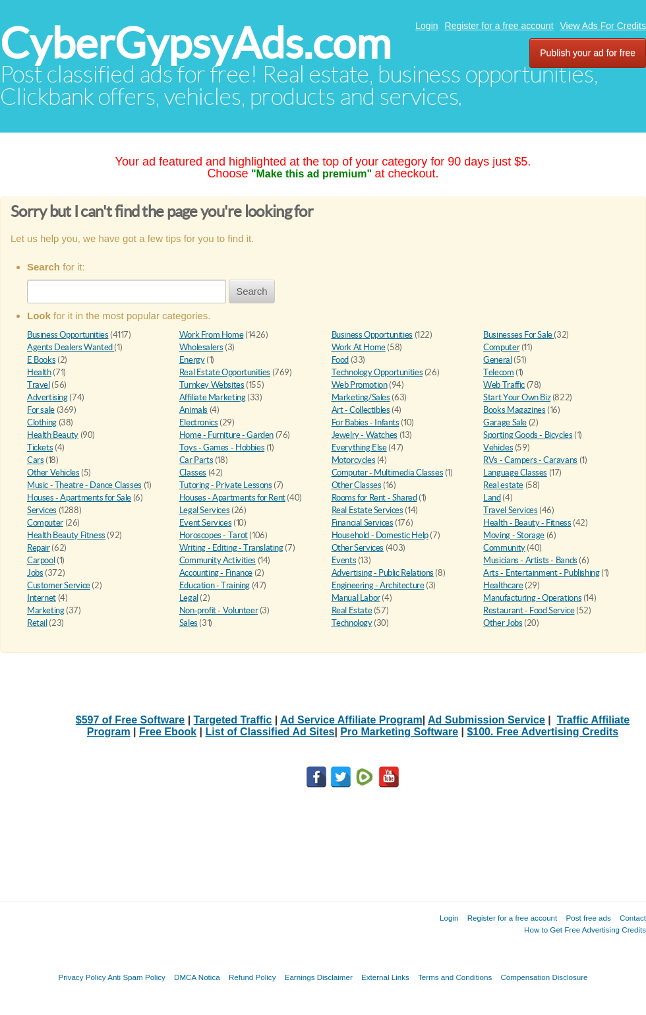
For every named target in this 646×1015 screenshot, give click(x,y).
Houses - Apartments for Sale (79, 498)
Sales (188, 623)
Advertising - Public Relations (383, 573)
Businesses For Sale (518, 335)
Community (504, 548)
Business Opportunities (67, 335)
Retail (37, 623)
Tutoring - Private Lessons (225, 485)
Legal (188, 598)
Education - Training (214, 585)
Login (426, 25)
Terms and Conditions (455, 977)
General (497, 360)
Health (39, 372)
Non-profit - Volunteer (218, 610)
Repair (38, 548)
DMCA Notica (197, 977)
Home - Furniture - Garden (226, 435)
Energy (192, 360)
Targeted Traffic (233, 719)
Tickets (40, 447)
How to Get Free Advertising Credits (585, 929)
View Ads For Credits (603, 25)
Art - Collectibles (361, 410)
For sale (41, 410)
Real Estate (352, 610)
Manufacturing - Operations (532, 598)
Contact (633, 917)
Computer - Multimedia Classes (388, 472)
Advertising (47, 397)
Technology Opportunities (377, 372)
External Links (385, 977)
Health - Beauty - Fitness (527, 523)
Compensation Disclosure (543, 977)
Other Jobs (502, 623)
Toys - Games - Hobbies (221, 447)
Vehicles (498, 447)
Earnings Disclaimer (319, 977)
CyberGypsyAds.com (195, 43)
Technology (352, 623)
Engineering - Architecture (378, 585)
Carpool (41, 560)
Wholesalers (201, 347)
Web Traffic (504, 385)
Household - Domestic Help (380, 535)
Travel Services (510, 510)
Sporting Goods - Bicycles (527, 435)
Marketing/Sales (361, 397)
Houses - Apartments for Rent (232, 498)
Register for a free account (499, 25)
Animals (193, 410)
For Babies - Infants (365, 422)
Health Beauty (52, 435)
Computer (501, 347)
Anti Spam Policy (136, 977)
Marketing (46, 610)
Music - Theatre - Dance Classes (84, 485)
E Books (41, 360)
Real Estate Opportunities (224, 372)
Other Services (358, 548)
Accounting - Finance (215, 573)
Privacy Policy (81, 977)
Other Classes (357, 485)
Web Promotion (360, 385)
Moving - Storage (513, 535)
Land (491, 498)
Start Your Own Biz (516, 397)
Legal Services (204, 510)
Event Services (205, 523)
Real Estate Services (367, 510)
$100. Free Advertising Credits (542, 731)
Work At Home (359, 347)
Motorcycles (354, 460)
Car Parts (196, 460)
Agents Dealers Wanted (70, 347)
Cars (35, 460)
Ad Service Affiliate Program (351, 719)
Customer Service (58, 585)
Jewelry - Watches (364, 435)
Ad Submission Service (486, 719)
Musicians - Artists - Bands (530, 560)
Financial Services (363, 523)
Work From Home (211, 335)
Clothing (42, 422)
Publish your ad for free (587, 52)
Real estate (503, 485)
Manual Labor (356, 598)
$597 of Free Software (130, 719)
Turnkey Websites (212, 385)
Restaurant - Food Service (528, 610)
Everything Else (359, 447)
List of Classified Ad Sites (270, 731)
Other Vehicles (53, 472)
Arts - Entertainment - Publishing (541, 573)
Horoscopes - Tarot (213, 535)
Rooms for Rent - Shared (374, 498)
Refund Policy (252, 977)
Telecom (498, 372)
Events (344, 560)
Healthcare (503, 585)
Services (42, 510)
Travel (38, 385)
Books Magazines (514, 410)
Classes (192, 472)
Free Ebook (167, 731)
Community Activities (217, 560)
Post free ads (588, 917)
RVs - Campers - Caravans (530, 460)
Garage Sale (505, 422)
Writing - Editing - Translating (231, 548)
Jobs (35, 573)
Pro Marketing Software (399, 731)
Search (252, 291)
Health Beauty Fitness (66, 535)
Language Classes (515, 472)
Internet (41, 598)
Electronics (198, 422)
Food (340, 360)
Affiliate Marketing (212, 397)
